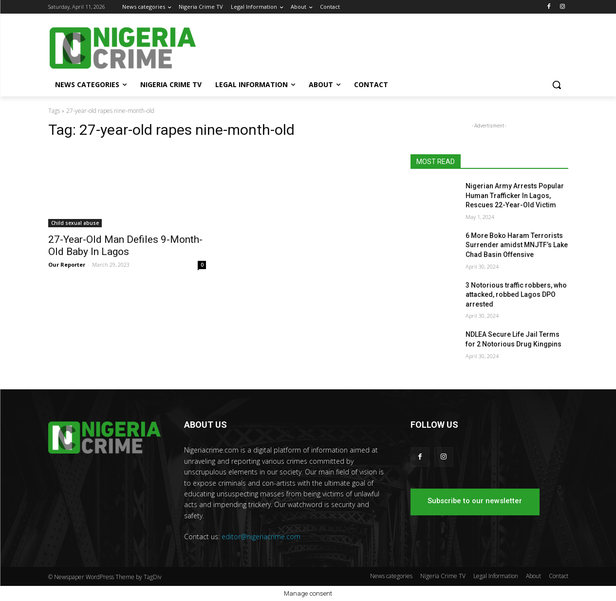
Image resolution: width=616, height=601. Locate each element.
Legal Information (495, 576)
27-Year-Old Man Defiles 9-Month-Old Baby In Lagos (125, 245)
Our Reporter (66, 264)
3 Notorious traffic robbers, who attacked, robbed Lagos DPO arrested (516, 294)
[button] (556, 84)
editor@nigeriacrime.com (261, 536)
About (533, 576)
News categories (391, 576)
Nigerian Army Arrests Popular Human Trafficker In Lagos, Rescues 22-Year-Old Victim (515, 195)
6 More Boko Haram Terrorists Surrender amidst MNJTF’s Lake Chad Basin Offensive (517, 245)
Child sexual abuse (75, 222)
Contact (558, 576)
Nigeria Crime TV (443, 576)
